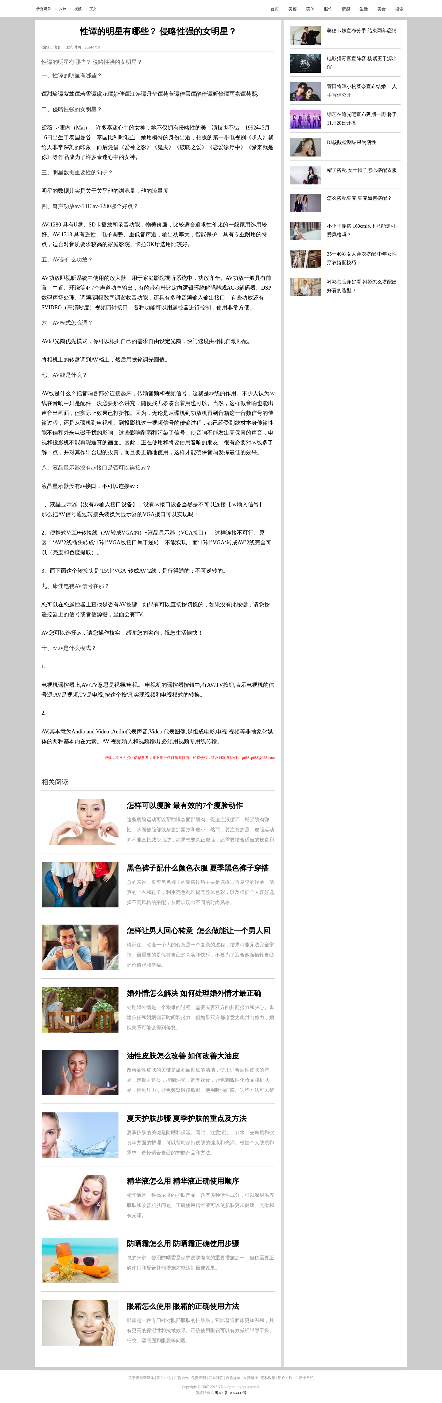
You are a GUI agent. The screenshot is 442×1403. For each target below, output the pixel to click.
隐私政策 (268, 1378)
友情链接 (250, 1378)
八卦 (62, 9)
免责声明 (198, 1378)
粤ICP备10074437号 (230, 1393)
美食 (381, 9)
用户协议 (285, 1378)
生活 (363, 9)
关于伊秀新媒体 (141, 1378)
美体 (310, 9)
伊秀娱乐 (43, 9)
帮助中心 (164, 1378)
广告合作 (181, 1378)
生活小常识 (304, 1378)
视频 (78, 9)
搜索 (399, 9)
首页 (274, 9)
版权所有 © (205, 1393)
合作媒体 (233, 1378)
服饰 (328, 9)
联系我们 (216, 1378)
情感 (346, 9)
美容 (292, 9)
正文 (93, 9)
